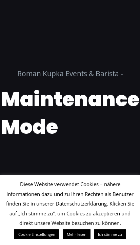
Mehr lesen (76, 234)
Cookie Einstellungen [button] (36, 234)
